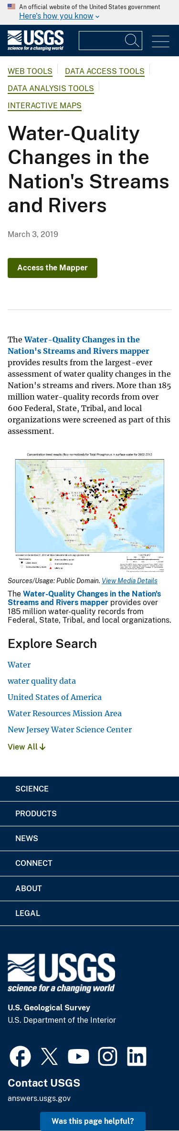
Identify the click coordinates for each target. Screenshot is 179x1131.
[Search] (132, 40)
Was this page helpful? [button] (93, 1121)
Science (32, 788)
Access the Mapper (52, 267)
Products (36, 813)
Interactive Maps (45, 105)
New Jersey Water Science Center (70, 729)
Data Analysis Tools (51, 88)
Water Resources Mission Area (65, 713)
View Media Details (130, 581)
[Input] (110, 40)
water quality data (42, 681)
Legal (27, 913)
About (28, 888)
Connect (34, 863)
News (26, 838)
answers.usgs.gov (39, 1098)
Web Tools (30, 71)
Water (19, 664)
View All (26, 746)
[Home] (35, 48)
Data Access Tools (105, 71)
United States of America (55, 697)
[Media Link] (89, 512)
